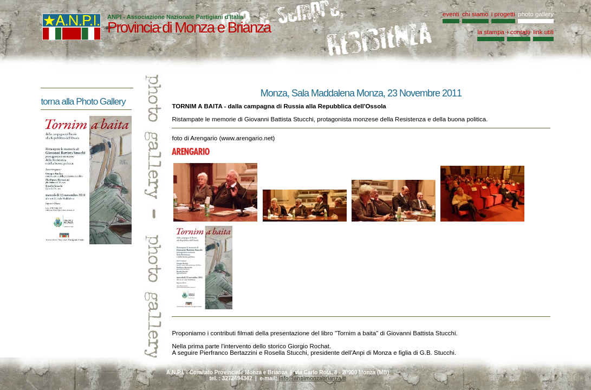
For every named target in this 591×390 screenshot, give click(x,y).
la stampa (490, 32)
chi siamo (475, 14)
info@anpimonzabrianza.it (312, 378)
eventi (451, 14)
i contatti (518, 32)
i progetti (503, 14)
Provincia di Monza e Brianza (188, 27)
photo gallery (536, 14)
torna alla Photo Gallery (83, 101)
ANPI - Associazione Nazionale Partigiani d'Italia (175, 17)
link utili (543, 32)
